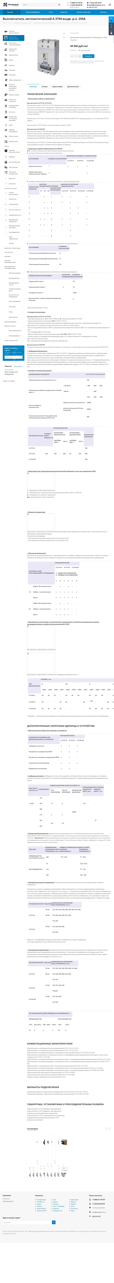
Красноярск (75, 1189)
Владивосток (57, 1200)
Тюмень (39, 1196)
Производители (8, 1191)
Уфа (54, 1189)
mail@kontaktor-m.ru (97, 5)
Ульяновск (74, 1198)
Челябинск (40, 1192)
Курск (73, 1200)
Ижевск (73, 1194)
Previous (106, 1129)
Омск (72, 1196)
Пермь (39, 1194)
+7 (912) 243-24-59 (95, 3)
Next (109, 1129)
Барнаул (56, 1198)
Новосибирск (41, 1198)
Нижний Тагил (42, 1200)
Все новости (18, 366)
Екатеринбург (41, 1189)
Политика (6, 1188)
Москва (55, 1194)
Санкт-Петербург (58, 1196)
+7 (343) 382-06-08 (76, 5)
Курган (55, 1192)
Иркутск (73, 1192)
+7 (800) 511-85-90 (76, 3)
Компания (7, 1185)
